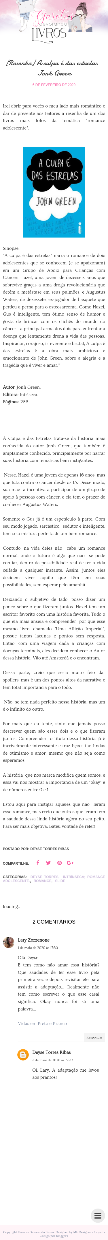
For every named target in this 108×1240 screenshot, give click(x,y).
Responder (94, 1037)
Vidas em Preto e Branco (42, 1023)
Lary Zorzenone (34, 940)
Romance (43, 881)
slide (60, 881)
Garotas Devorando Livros (36, 1232)
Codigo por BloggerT (54, 1236)
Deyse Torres (44, 877)
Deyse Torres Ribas (51, 1052)
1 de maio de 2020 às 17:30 (38, 948)
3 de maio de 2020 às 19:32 (52, 1060)
